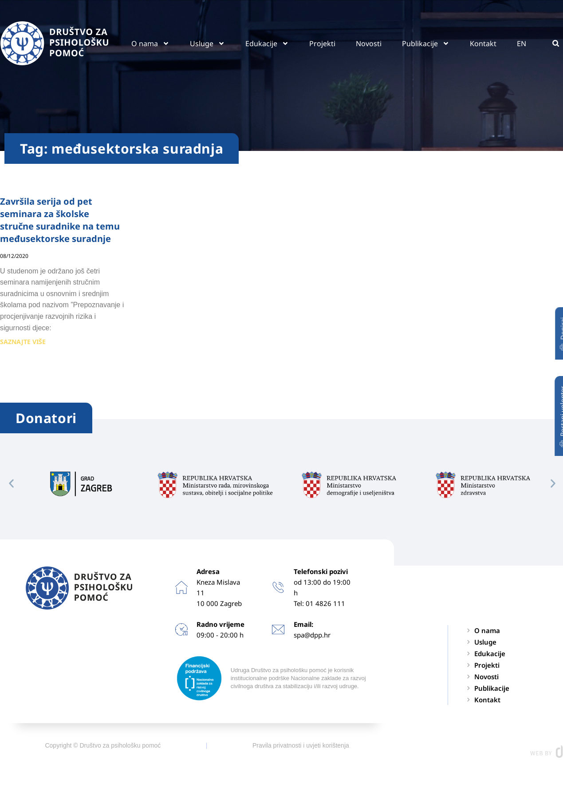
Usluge (207, 43)
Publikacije (425, 43)
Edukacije (267, 43)
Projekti (322, 43)
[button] (555, 43)
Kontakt (483, 43)
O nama (150, 43)
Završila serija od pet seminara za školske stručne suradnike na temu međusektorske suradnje (60, 220)
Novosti (369, 43)
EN (521, 43)
